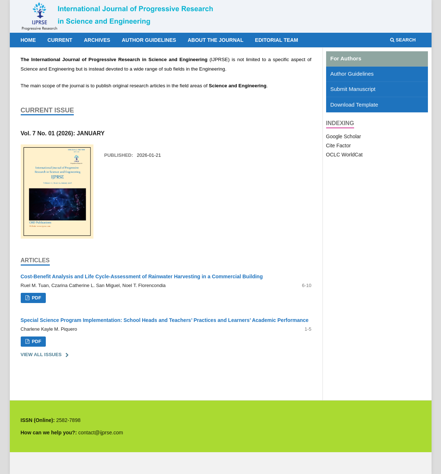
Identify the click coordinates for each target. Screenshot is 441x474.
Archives (97, 40)
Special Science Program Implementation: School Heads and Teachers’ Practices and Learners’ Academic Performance (165, 320)
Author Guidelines (149, 40)
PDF (36, 297)
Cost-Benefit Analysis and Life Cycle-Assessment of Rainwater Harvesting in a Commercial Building (142, 276)
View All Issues (41, 354)
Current (59, 40)
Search (403, 40)
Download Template (354, 104)
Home (28, 40)
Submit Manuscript (353, 89)
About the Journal (215, 40)
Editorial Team (276, 40)
